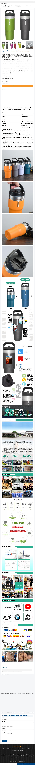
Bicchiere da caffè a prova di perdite (17, 757)
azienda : (3, 728)
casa (2, 3)
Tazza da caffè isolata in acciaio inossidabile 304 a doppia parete (7, 669)
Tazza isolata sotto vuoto (27, 669)
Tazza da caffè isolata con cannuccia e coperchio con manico (17, 669)
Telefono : (3, 721)
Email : (3, 725)
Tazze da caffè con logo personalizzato (13, 755)
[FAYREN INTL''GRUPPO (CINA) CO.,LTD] (1, 0)
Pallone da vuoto (23, 755)
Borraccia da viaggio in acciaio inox (19, 754)
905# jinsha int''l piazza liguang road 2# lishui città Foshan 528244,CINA (19, 748)
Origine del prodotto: (5, 76)
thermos (20, 756)
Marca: (3, 75)
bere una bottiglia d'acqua (13, 756)
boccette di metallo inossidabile (7, 754)
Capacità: (3, 83)
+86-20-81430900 (20, 751)
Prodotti (5, 3)
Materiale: (3, 78)
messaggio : (4, 732)
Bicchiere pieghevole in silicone (28, 756)
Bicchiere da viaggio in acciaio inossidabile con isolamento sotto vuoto (7, 671)
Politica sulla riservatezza (13, 740)
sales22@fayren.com (19, 750)
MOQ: (2, 79)
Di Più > (33, 674)
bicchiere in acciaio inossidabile (17, 671)
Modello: (3, 81)
